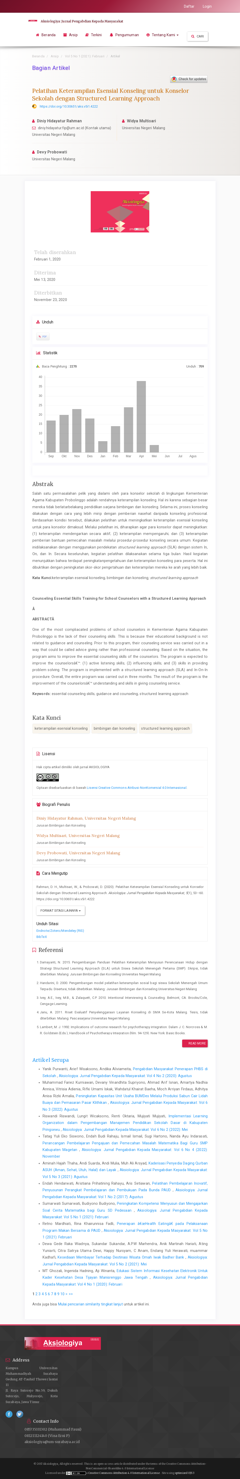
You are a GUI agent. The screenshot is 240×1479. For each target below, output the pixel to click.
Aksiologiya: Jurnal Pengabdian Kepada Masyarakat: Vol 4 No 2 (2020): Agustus (125, 1076)
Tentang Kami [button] (162, 35)
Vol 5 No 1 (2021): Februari (84, 56)
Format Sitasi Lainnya (61, 910)
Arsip (70, 35)
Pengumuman (124, 35)
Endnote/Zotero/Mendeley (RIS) (60, 931)
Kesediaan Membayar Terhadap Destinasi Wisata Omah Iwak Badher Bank (121, 1257)
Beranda (46, 35)
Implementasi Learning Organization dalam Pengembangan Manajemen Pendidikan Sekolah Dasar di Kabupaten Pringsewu (125, 1123)
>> (71, 1294)
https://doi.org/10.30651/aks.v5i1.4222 (69, 106)
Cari (197, 36)
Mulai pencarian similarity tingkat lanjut (90, 1304)
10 (62, 1294)
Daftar (189, 6)
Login (207, 6)
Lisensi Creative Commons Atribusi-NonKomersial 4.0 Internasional (136, 788)
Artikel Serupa (50, 1060)
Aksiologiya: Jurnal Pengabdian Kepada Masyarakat (81, 21)
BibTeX (41, 937)
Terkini (93, 35)
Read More (195, 1043)
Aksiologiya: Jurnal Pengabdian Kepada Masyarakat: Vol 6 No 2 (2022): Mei (125, 1130)
